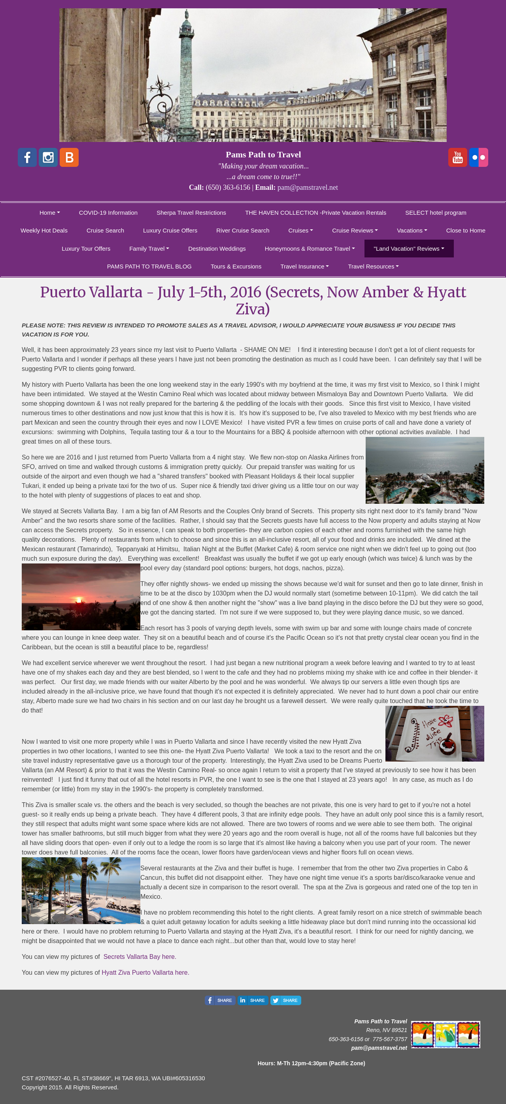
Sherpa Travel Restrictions (191, 212)
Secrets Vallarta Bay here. (140, 956)
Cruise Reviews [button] (352, 230)
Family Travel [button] (146, 248)
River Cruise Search (242, 230)
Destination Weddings (217, 248)
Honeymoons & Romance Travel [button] (307, 248)
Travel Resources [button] (371, 266)
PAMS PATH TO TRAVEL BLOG (149, 266)
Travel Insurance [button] (302, 266)
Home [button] (47, 212)
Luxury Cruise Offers (170, 230)
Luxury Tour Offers (86, 248)
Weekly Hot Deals (44, 230)
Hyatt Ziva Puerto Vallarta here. (145, 972)
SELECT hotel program (435, 212)
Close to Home (465, 230)
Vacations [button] (410, 230)
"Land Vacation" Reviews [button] (407, 248)
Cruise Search (105, 230)
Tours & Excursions (236, 266)
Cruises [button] (299, 230)
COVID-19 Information (108, 212)
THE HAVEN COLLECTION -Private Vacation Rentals (315, 212)
